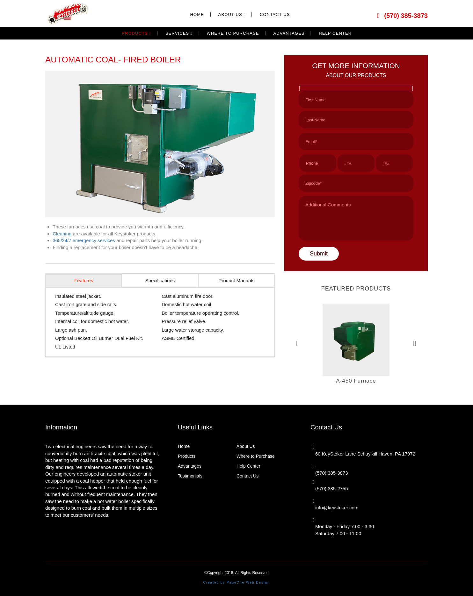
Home (184, 446)
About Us (245, 446)
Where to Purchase (255, 456)
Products (186, 456)
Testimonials (190, 475)
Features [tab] (83, 280)
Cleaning (62, 233)
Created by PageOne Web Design (236, 582)
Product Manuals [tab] (237, 280)
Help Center (248, 466)
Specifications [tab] (160, 280)
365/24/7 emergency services (84, 240)
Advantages (189, 466)
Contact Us (247, 475)
